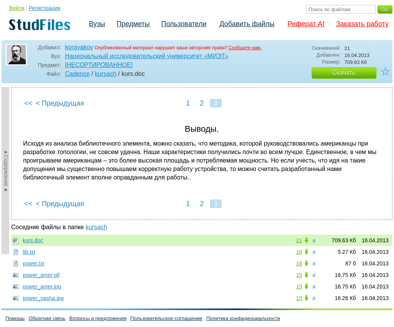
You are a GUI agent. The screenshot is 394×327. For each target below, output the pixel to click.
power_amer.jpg (42, 286)
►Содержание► (6, 171)
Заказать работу (362, 24)
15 (299, 275)
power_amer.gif (41, 275)
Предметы (133, 24)
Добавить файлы (246, 24)
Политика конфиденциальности (243, 318)
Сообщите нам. (245, 47)
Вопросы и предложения (98, 318)
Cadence (77, 73)
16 (299, 252)
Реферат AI (305, 24)
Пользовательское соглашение (166, 318)
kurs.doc (33, 240)
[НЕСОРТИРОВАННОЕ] (99, 65)
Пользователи (183, 24)
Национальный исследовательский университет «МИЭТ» (146, 56)
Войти (16, 8)
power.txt (33, 263)
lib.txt (29, 252)
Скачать (344, 72)
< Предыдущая (60, 103)
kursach (105, 73)
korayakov (79, 47)
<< (28, 103)
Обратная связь (46, 318)
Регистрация (44, 8)
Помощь (15, 318)
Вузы (97, 24)
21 (299, 240)
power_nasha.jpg (43, 298)
